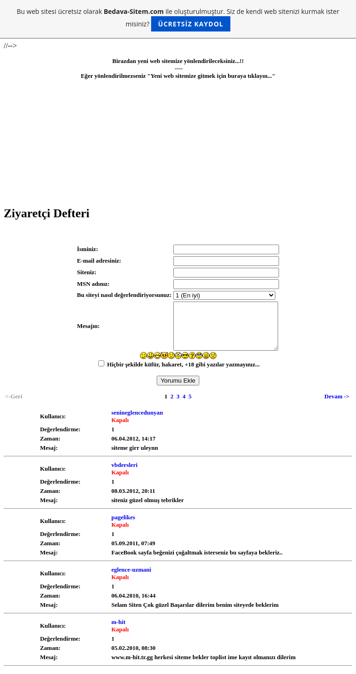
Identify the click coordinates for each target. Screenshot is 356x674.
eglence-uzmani (131, 569)
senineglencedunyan (137, 412)
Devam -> (337, 396)
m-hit (118, 621)
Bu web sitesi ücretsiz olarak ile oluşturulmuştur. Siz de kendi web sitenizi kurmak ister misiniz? (178, 19)
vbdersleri (124, 464)
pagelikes (123, 517)
